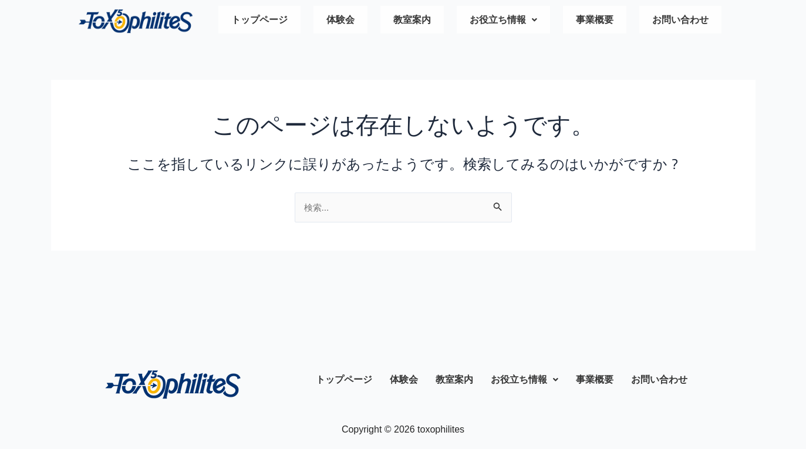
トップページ (259, 21)
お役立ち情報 (503, 21)
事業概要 (594, 21)
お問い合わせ (680, 21)
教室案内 (412, 21)
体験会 (340, 21)
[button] (503, 21)
